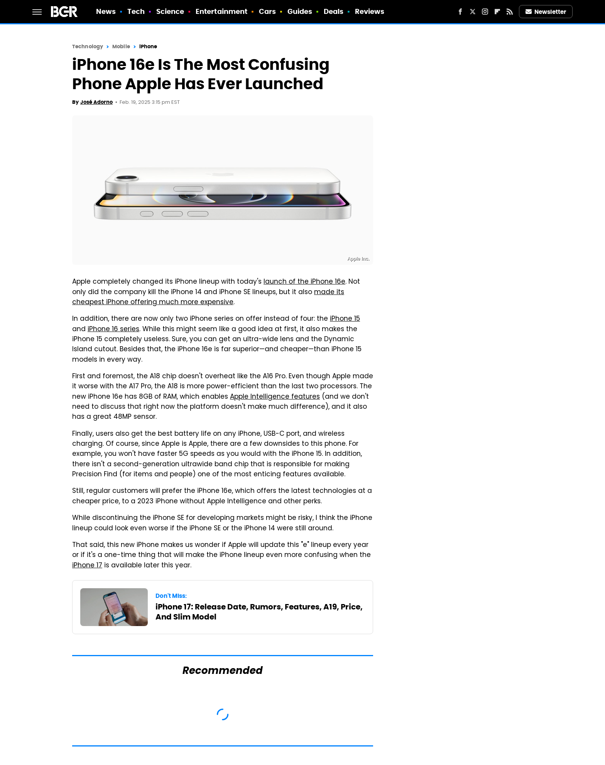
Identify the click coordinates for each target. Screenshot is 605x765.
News (106, 11)
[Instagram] (485, 11)
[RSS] (510, 11)
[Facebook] (460, 11)
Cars (267, 11)
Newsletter (546, 11)
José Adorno (96, 102)
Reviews (370, 11)
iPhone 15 (345, 319)
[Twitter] (473, 11)
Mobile (121, 46)
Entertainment (221, 11)
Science (170, 11)
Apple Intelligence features (275, 397)
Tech (136, 11)
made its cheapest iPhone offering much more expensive (208, 297)
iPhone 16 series (113, 329)
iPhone (148, 46)
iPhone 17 (87, 565)
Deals (334, 11)
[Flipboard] (497, 11)
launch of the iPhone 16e (304, 282)
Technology (87, 46)
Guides (300, 11)
